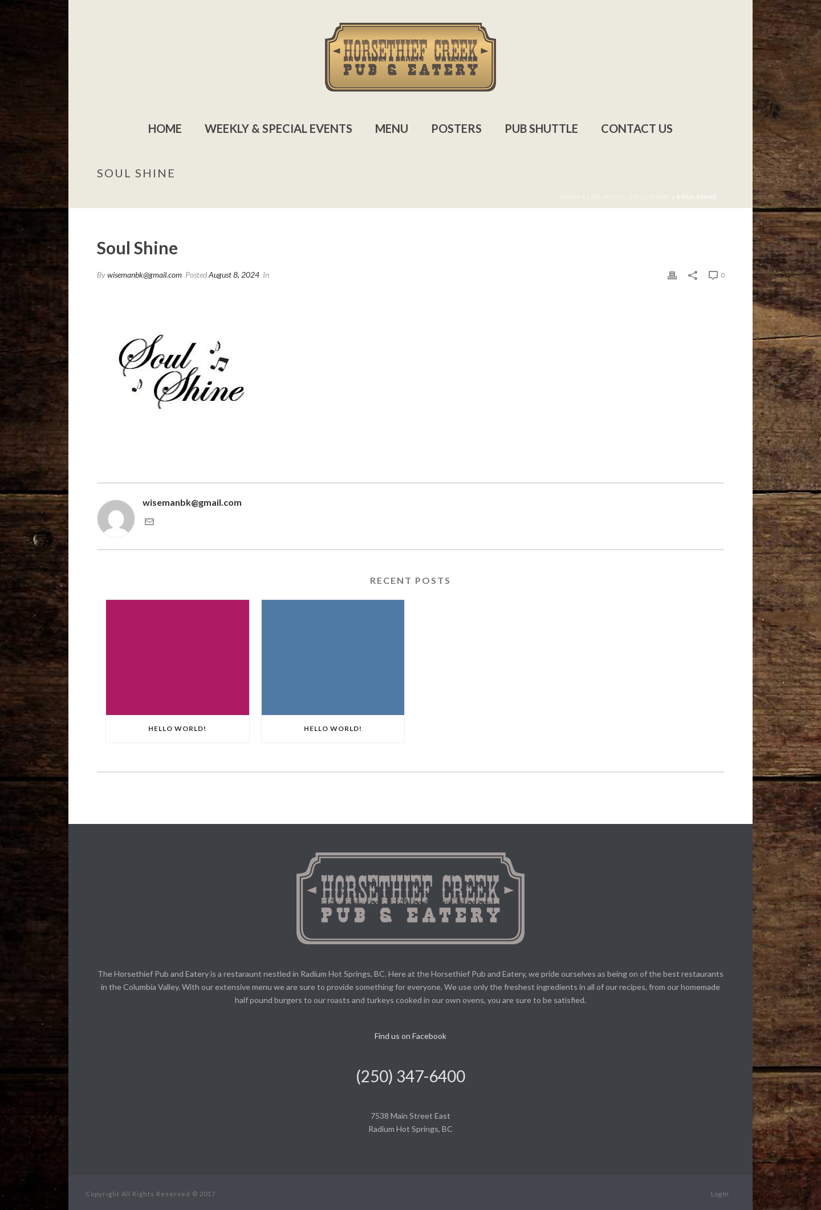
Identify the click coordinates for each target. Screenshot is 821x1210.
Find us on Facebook (410, 1036)
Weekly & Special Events (278, 128)
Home (165, 128)
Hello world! (177, 728)
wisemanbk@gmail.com (144, 274)
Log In (720, 1193)
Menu (391, 128)
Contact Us (637, 128)
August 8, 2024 (234, 274)
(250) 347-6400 (410, 1076)
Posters (456, 128)
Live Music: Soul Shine (628, 196)
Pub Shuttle (541, 128)
